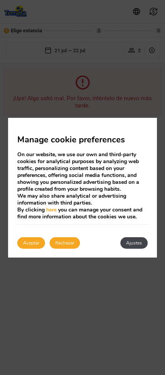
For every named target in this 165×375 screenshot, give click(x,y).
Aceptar (31, 243)
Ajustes (134, 243)
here (51, 209)
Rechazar (64, 243)
